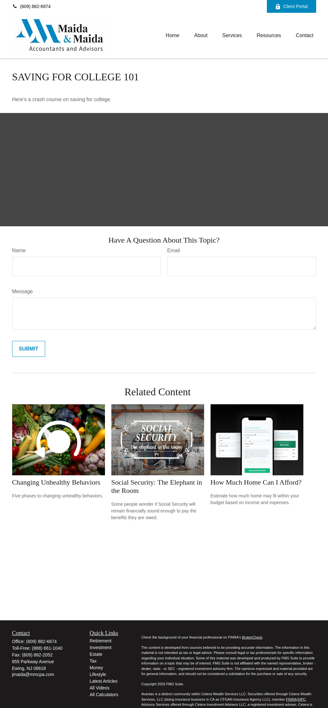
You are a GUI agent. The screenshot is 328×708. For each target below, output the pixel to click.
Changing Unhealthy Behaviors (56, 482)
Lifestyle (98, 674)
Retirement (100, 640)
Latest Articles (103, 681)
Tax (93, 661)
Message (22, 291)
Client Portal (291, 6)
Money (96, 667)
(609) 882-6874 (31, 6)
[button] (172, 35)
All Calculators (104, 694)
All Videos (99, 687)
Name (19, 250)
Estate (96, 654)
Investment (100, 647)
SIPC (302, 699)
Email (173, 250)
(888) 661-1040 (47, 648)
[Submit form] (28, 349)
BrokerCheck (252, 637)
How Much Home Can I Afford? (256, 482)
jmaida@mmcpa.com (33, 674)
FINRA (291, 699)
